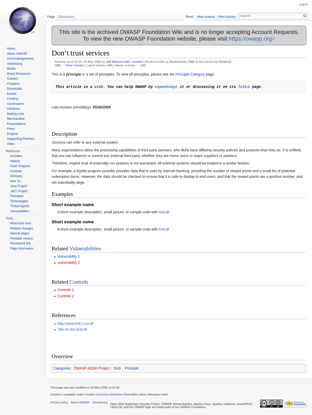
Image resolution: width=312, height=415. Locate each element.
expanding (164, 86)
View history (227, 17)
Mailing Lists (15, 114)
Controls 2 (65, 296)
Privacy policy (59, 402)
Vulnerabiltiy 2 (68, 263)
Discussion (66, 17)
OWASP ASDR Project (92, 368)
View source (205, 17)
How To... (16, 181)
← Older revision (72, 65)
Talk (191, 61)
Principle (132, 368)
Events (11, 94)
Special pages (19, 233)
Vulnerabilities (85, 248)
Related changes (21, 228)
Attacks (15, 161)
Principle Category (190, 74)
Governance (15, 104)
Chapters (13, 84)
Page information (21, 248)
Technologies (19, 201)
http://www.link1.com (73, 323)
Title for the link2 (70, 329)
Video (11, 144)
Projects (12, 134)
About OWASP (17, 54)
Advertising (14, 64)
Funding (12, 98)
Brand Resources (19, 74)
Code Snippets (20, 166)
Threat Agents (19, 206)
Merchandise (16, 119)
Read (190, 17)
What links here (20, 223)
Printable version (21, 238)
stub (98, 86)
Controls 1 (65, 290)
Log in (303, 4)
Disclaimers (100, 402)
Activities (16, 156)
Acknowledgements (20, 58)
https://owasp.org (250, 38)
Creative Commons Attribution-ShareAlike (110, 394)
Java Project (18, 186)
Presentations (16, 124)
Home (11, 48)
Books (11, 68)
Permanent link (20, 243)
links (162, 212)
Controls (78, 282)
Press (11, 129)
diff (58, 65)
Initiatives (13, 108)
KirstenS (225, 61)
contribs (137, 61)
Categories (62, 368)
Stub (117, 368)
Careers (12, 78)
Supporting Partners (20, 139)
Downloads (14, 88)
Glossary (16, 176)
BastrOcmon (178, 61)
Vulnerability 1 (68, 256)
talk (127, 61)
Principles (16, 196)
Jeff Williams (114, 61)
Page (51, 17)
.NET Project (18, 191)
